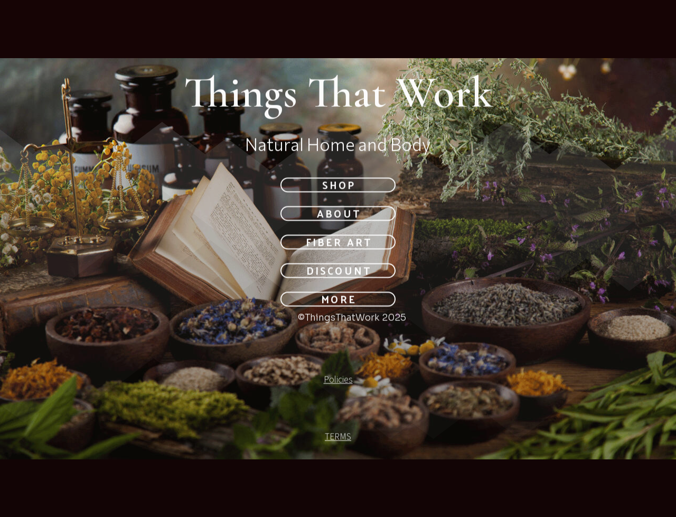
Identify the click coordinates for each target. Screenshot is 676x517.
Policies (338, 380)
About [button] (338, 214)
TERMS (338, 437)
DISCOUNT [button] (338, 271)
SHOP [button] (338, 185)
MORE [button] (338, 299)
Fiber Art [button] (338, 242)
